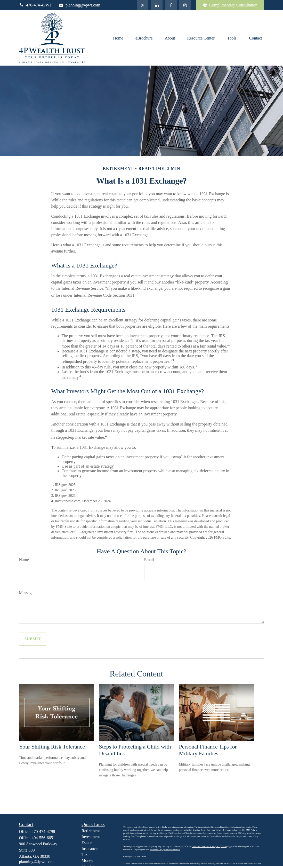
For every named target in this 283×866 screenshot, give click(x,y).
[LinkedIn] (157, 5)
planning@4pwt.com (79, 5)
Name (24, 559)
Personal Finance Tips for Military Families (208, 750)
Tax (85, 854)
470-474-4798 (43, 831)
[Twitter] (142, 5)
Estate (87, 842)
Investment (91, 836)
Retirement (91, 831)
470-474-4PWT (35, 5)
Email (149, 559)
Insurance (90, 848)
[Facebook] (171, 5)
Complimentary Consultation (230, 5)
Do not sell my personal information (165, 849)
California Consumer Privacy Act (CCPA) (209, 846)
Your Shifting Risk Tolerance (52, 746)
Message (26, 593)
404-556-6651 (43, 838)
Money (87, 860)
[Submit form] (32, 639)
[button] (118, 37)
